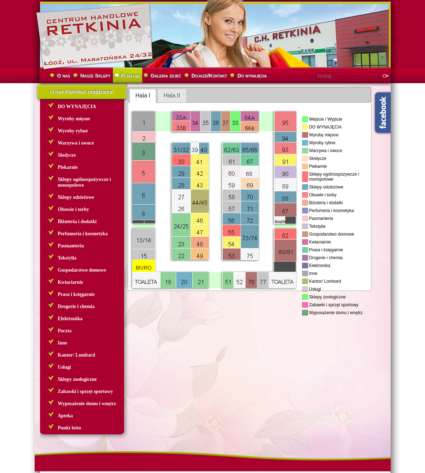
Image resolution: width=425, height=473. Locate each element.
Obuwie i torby (73, 209)
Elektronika (70, 318)
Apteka (65, 415)
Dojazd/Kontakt (209, 76)
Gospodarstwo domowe (82, 270)
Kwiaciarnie (70, 282)
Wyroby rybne (73, 131)
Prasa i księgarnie (76, 294)
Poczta (65, 330)
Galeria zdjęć (166, 76)
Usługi (64, 367)
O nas (63, 76)
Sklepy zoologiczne (77, 379)
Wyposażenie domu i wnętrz (87, 403)
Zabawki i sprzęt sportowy (85, 391)
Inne (62, 343)
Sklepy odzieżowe (76, 197)
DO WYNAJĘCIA (77, 106)
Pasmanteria (71, 245)
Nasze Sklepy (95, 76)
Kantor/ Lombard (76, 355)
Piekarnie (68, 167)
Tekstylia (67, 258)
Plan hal (130, 76)
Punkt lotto (69, 428)
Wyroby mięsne (74, 118)
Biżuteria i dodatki (77, 221)
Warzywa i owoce (76, 143)
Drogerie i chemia (76, 306)
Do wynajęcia (252, 76)
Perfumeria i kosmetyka (83, 233)
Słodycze (67, 155)
